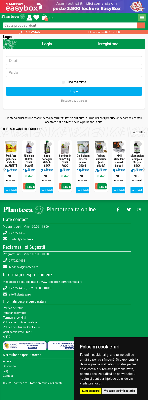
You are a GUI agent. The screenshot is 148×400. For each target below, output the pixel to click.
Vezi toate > (139, 132)
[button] (47, 17)
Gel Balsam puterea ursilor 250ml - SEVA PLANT (83, 164)
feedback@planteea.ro (20, 267)
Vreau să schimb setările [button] (119, 390)
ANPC (6, 336)
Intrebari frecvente (14, 312)
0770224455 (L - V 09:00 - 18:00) (27, 288)
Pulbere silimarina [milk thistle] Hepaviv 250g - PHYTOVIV (101, 165)
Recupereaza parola (74, 100)
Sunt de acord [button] (90, 390)
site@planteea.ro (17, 294)
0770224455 (14, 233)
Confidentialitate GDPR (17, 332)
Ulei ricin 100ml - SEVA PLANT (29, 160)
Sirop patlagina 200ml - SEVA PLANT (47, 162)
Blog (6, 371)
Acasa (7, 361)
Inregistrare (108, 44)
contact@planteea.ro (19, 239)
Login (47, 44)
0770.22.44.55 (32, 32)
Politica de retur (13, 308)
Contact (8, 375)
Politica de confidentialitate (20, 322)
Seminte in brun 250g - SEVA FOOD (65, 160)
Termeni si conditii (14, 317)
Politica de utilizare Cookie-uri (21, 327)
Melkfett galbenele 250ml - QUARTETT (11, 160)
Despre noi (9, 366)
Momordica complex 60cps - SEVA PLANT (137, 162)
